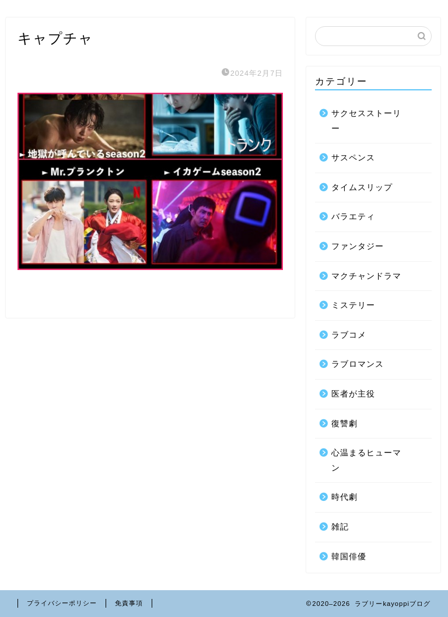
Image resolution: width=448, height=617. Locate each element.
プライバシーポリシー (62, 603)
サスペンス (353, 157)
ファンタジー (357, 246)
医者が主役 (353, 394)
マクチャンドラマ (366, 276)
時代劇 (344, 497)
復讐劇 (344, 423)
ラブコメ (348, 335)
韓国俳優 (348, 556)
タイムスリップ (362, 187)
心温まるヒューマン (366, 460)
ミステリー (353, 305)
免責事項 (129, 603)
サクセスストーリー (366, 121)
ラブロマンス (357, 364)
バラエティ (353, 216)
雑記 (340, 527)
